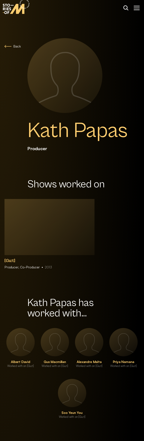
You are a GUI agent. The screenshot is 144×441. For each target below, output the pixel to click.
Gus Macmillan (55, 362)
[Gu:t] (9, 260)
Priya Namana (123, 362)
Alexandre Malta (89, 362)
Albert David (20, 362)
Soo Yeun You (72, 413)
